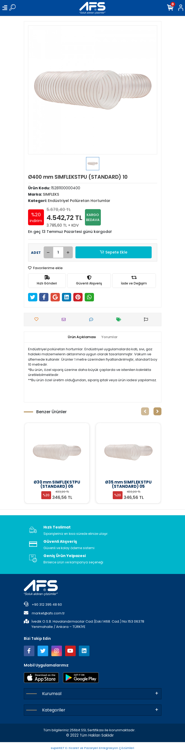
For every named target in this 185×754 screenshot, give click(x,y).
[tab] (82, 337)
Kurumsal (51, 694)
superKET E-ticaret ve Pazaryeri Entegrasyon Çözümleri (92, 748)
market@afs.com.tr (44, 613)
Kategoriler (53, 710)
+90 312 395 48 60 (43, 604)
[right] (157, 411)
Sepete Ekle (113, 252)
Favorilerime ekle (45, 267)
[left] (145, 411)
